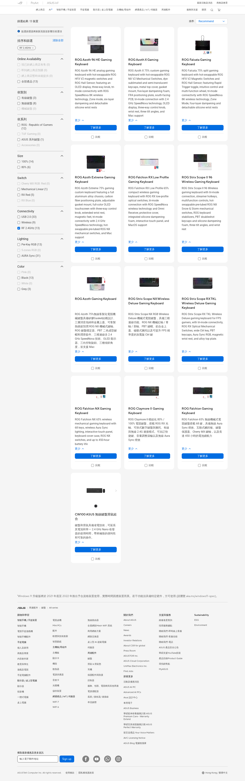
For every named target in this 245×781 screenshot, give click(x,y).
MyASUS (163, 669)
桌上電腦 (21, 702)
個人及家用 (22, 648)
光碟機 (56, 685)
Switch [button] (40, 178)
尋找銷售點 (164, 664)
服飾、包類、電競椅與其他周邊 (103, 686)
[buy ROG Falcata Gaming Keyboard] (203, 62)
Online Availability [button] (40, 59)
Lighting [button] (40, 239)
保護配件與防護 (95, 675)
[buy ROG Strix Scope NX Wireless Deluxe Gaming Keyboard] (149, 301)
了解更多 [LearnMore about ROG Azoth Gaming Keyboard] (95, 358)
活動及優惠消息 (131, 681)
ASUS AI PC (130, 687)
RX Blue (28, 200)
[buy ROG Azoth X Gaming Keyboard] (149, 62)
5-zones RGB (31, 250)
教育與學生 (22, 664)
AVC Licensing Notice (134, 738)
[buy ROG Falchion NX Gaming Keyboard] (96, 410)
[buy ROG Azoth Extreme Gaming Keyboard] (96, 179)
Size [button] (40, 156)
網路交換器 (93, 636)
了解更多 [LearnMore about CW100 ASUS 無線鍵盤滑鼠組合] (95, 549)
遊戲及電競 (22, 669)
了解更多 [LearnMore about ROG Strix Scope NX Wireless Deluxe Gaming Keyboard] (149, 358)
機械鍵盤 (28, 108)
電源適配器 (93, 691)
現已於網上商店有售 (35, 64)
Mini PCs (57, 625)
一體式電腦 (22, 697)
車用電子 (128, 703)
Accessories (30, 145)
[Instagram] (118, 759)
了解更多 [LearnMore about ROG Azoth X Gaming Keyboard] (149, 127)
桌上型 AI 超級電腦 (97, 642)
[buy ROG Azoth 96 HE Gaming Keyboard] (96, 62)
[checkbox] (40, 109)
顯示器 (20, 686)
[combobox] (212, 21)
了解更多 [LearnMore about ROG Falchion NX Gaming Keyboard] (95, 456)
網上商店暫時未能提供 (37, 75)
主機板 (56, 652)
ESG (196, 620)
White (26, 283)
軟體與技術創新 (60, 636)
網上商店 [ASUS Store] (40, 9)
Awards (127, 635)
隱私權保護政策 (86, 772)
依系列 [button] (40, 119)
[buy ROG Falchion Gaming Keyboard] (203, 410)
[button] (204, 3)
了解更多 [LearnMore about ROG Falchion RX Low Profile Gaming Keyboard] (149, 249)
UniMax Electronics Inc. (135, 666)
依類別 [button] (40, 92)
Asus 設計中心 (131, 697)
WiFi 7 (56, 702)
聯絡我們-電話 (166, 642)
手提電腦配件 (24, 675)
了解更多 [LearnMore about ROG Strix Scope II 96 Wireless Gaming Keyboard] (202, 249)
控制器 (91, 680)
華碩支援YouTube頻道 (170, 653)
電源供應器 (58, 674)
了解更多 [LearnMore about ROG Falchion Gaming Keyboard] (202, 456)
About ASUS (130, 620)
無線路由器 (93, 620)
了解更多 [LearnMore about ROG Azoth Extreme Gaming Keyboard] (95, 249)
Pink (26, 272)
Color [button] (40, 266)
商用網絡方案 (94, 631)
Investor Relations (133, 640)
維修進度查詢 (165, 620)
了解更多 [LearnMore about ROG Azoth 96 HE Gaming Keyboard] (95, 127)
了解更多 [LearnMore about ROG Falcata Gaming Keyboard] (202, 127)
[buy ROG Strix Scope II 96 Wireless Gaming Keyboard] (203, 179)
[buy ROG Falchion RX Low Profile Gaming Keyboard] (149, 179)
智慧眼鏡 (57, 641)
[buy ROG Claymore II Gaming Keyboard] (149, 410)
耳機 (90, 669)
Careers (128, 625)
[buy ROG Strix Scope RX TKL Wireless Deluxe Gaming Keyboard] (203, 303)
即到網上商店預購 (34, 70)
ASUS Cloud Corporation (136, 661)
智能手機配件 (24, 636)
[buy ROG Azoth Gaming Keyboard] (95, 299)
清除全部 (58, 40)
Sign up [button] (66, 759)
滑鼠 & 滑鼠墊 (94, 664)
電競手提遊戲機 (25, 631)
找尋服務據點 (165, 625)
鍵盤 (90, 658)
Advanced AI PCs (132, 692)
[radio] (96, 506)
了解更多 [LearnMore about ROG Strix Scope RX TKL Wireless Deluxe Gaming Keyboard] (202, 358)
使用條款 (70, 772)
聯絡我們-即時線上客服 (170, 631)
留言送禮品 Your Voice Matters (139, 732)
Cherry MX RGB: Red (35, 183)
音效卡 (56, 680)
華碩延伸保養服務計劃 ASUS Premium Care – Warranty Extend (138, 716)
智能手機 (21, 625)
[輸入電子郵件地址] (37, 759)
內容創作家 (22, 658)
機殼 (55, 663)
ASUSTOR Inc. (131, 656)
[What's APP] (107, 759)
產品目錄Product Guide (170, 658)
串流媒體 (92, 702)
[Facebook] (85, 759)
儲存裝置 (57, 691)
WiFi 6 (56, 707)
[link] (23, 10)
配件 (55, 630)
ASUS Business (131, 708)
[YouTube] (96, 759)
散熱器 (56, 669)
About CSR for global (134, 645)
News (126, 630)
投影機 (20, 691)
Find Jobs (128, 671)
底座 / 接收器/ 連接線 (98, 696)
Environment (200, 625)
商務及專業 (22, 653)
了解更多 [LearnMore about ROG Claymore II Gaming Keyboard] (149, 456)
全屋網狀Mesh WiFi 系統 (100, 625)
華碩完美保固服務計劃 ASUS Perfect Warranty (138, 726)
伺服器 (91, 647)
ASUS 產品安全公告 (169, 647)
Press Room (130, 650)
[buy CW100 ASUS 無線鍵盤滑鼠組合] (96, 516)
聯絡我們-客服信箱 (168, 636)
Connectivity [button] (40, 211)
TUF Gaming (31, 134)
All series (53, 607)
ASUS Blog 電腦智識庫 (135, 743)
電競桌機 (57, 620)
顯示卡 (56, 658)
